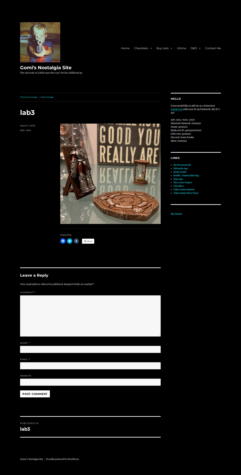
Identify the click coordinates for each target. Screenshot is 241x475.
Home (125, 48)
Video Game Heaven (184, 189)
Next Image (47, 97)
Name (25, 343)
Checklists (141, 48)
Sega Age (178, 179)
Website (25, 375)
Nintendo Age (180, 168)
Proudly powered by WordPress (62, 459)
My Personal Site (182, 165)
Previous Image (28, 97)
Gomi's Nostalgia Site (46, 67)
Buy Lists (162, 48)
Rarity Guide (179, 172)
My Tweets (176, 214)
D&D (194, 48)
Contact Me (213, 48)
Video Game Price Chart (185, 193)
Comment (27, 292)
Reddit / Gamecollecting (186, 175)
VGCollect (178, 186)
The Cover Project (182, 182)
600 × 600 (25, 130)
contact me (177, 109)
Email (25, 359)
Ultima (181, 48)
